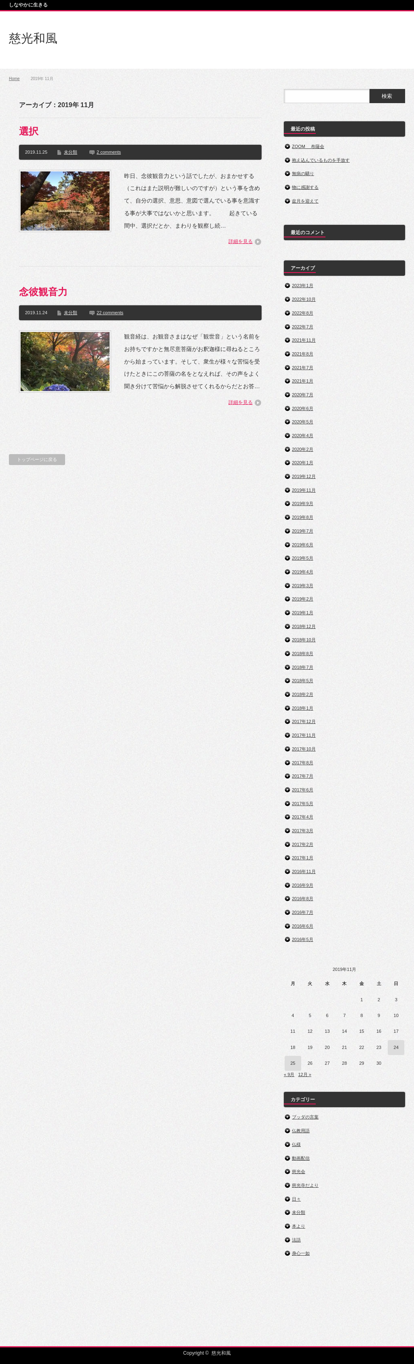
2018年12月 (304, 626)
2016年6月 (302, 926)
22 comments (110, 312)
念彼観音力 (43, 291)
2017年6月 (302, 789)
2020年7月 (302, 394)
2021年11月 (304, 340)
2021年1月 (302, 381)
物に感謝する (305, 187)
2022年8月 (302, 313)
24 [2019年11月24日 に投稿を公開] (396, 1047)
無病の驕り (303, 173)
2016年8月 (302, 898)
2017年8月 (302, 762)
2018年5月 (302, 680)
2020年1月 (302, 462)
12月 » (304, 1074)
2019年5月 (302, 558)
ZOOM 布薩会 (308, 146)
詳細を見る (240, 241)
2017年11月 (304, 735)
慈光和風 (33, 38)
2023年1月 (302, 285)
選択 (28, 131)
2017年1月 (302, 857)
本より (298, 1226)
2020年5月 (302, 421)
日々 (296, 1199)
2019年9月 (302, 503)
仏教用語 (301, 1130)
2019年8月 (302, 517)
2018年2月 (302, 694)
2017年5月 (302, 803)
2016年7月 (302, 912)
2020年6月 (302, 408)
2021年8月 (302, 353)
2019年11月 (304, 490)
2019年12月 (304, 476)
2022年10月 (304, 299)
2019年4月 (302, 571)
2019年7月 (302, 531)
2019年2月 (302, 598)
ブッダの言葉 (305, 1116)
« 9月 (289, 1074)
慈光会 (298, 1171)
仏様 (296, 1144)
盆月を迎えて (305, 201)
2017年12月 (304, 721)
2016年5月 (302, 939)
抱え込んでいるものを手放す (321, 160)
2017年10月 (304, 748)
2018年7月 (302, 667)
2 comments (109, 152)
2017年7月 (302, 776)
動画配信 (301, 1158)
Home (14, 78)
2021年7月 (302, 367)
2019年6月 (302, 544)
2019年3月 (302, 585)
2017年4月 (302, 816)
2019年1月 (302, 612)
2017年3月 (302, 830)
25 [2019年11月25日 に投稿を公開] (292, 1063)
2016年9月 (302, 885)
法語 (296, 1239)
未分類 (70, 152)
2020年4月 (302, 435)
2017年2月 (302, 844)
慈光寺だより (305, 1185)
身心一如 (301, 1253)
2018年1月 (302, 708)
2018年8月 (302, 653)
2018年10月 (304, 639)
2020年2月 (302, 449)
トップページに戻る (37, 459)
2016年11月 (304, 871)
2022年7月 (302, 326)
